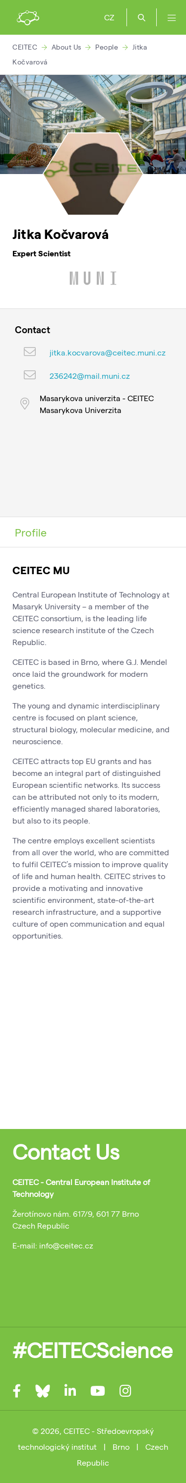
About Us (66, 47)
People (106, 47)
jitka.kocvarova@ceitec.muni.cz (108, 352)
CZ (109, 17)
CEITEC (24, 47)
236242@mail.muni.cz (90, 375)
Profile (31, 532)
